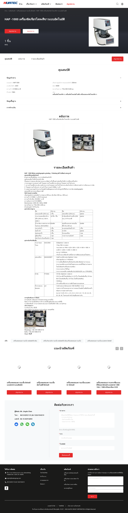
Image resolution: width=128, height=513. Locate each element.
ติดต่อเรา (42, 484)
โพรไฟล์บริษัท (43, 472)
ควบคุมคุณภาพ (44, 480)
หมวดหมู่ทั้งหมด (68, 488)
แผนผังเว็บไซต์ (51, 506)
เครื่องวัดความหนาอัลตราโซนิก (71, 479)
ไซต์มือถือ (61, 506)
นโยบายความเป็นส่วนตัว (74, 506)
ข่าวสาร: (62, 410)
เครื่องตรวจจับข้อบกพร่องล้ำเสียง (71, 473)
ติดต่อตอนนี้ (66, 455)
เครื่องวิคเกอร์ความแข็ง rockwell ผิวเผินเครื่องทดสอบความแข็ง (62, 341)
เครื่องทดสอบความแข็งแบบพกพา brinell (99, 341)
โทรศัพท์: (62, 444)
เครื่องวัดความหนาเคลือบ (70, 484)
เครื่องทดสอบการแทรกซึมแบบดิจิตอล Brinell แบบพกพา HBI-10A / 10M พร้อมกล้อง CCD (108, 385)
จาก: (61, 434)
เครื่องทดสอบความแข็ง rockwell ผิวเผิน (25, 341)
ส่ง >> (92, 496)
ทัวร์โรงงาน (43, 476)
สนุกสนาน (12, 31)
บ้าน (6, 11)
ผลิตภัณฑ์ (12, 11)
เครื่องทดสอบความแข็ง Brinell (26, 11)
